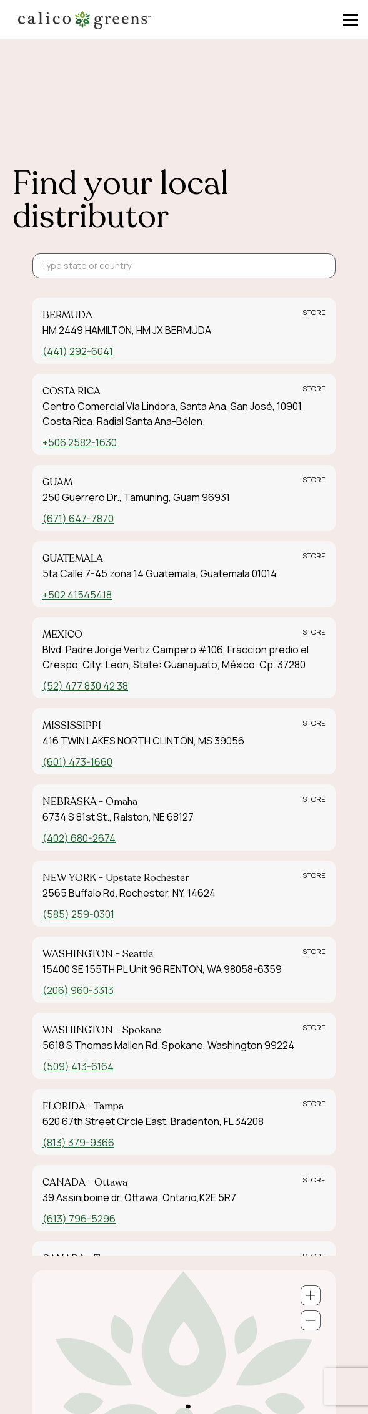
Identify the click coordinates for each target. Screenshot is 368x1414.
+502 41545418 (77, 595)
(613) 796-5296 (79, 1219)
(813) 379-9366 (78, 1142)
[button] (348, 20)
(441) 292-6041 (77, 351)
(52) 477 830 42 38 (85, 686)
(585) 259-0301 (78, 914)
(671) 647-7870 (78, 518)
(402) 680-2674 (79, 838)
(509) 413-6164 (78, 1066)
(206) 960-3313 (78, 990)
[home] (84, 20)
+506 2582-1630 (79, 442)
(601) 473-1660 (77, 762)
